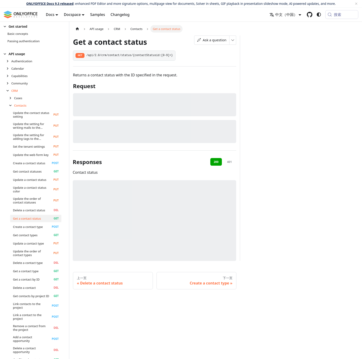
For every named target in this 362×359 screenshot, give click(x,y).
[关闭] (356, 3)
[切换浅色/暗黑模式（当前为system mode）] (319, 14)
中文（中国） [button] (283, 14)
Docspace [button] (72, 14)
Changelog (120, 14)
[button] (32, 26)
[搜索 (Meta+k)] (341, 14)
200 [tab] (216, 162)
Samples (97, 14)
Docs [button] (50, 14)
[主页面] (77, 28)
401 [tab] (229, 162)
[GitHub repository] (309, 14)
